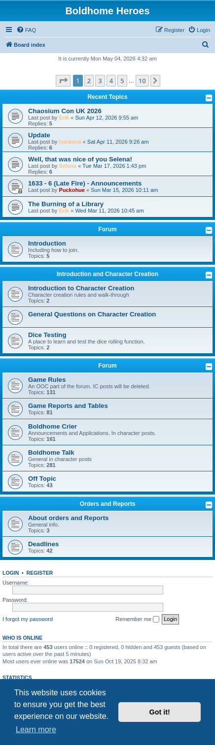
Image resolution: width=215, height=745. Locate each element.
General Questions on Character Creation (92, 314)
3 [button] (100, 80)
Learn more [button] (36, 729)
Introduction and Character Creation (107, 274)
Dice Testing (47, 335)
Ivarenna (70, 142)
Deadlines (43, 544)
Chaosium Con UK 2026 (65, 111)
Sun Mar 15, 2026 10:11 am (124, 190)
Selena (67, 166)
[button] (63, 81)
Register (40, 573)
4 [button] (111, 80)
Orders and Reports (108, 503)
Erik (64, 118)
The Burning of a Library (66, 204)
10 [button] (142, 80)
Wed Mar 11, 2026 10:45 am (109, 211)
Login (10, 573)
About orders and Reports (68, 518)
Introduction (47, 243)
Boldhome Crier (52, 426)
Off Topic (42, 478)
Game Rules (47, 379)
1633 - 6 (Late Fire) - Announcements (85, 183)
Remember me (137, 619)
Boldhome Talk (51, 452)
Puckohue (72, 190)
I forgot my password (27, 619)
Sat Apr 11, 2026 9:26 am (118, 142)
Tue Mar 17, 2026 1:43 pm (114, 166)
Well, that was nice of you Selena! (80, 159)
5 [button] (122, 80)
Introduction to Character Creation (81, 288)
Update (39, 135)
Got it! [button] (159, 712)
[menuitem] (26, 30)
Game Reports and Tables (68, 405)
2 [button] (89, 80)
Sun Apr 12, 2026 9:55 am (106, 118)
